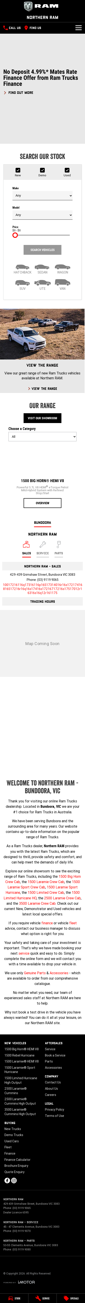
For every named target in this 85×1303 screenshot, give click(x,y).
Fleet (8, 1147)
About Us (51, 1089)
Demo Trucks (13, 1135)
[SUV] (22, 284)
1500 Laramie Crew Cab (46, 882)
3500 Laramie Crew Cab (37, 903)
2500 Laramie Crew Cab (62, 898)
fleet (73, 923)
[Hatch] (22, 267)
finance (47, 923)
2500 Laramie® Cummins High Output (20, 1101)
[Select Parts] (59, 549)
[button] (42, 82)
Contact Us (53, 1082)
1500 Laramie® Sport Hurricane (19, 1070)
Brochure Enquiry (16, 1166)
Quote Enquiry (14, 1172)
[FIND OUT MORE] (18, 92)
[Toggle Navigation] (78, 27)
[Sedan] (42, 267)
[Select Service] (42, 549)
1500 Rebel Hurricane (19, 1055)
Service (50, 1049)
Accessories (59, 973)
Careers (50, 1095)
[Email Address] (42, 589)
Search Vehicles (42, 250)
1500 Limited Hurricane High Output (20, 1080)
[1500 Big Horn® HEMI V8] (42, 476)
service (23, 953)
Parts (49, 1061)
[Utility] (42, 284)
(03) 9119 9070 (21, 1231)
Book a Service (55, 1055)
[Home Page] (42, 6)
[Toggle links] (19, 1282)
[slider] (15, 235)
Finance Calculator (17, 1160)
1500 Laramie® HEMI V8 (21, 1061)
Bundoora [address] (42, 522)
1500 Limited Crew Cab (46, 892)
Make (42, 193)
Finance (9, 1153)
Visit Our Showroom (42, 418)
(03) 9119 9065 (48, 580)
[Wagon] (63, 267)
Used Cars (11, 1141)
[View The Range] (42, 351)
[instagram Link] (14, 1180)
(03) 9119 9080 (21, 1249)
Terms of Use (54, 1116)
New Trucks (12, 1129)
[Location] (26, 549)
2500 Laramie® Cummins (15, 1091)
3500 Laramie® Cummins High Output (20, 1112)
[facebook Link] (7, 1180)
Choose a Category (42, 434)
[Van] (63, 284)
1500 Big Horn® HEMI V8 (21, 1049)
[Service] (42, 1298)
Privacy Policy (54, 1110)
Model (42, 213)
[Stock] (14, 1298)
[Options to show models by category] (42, 436)
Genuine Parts (35, 973)
